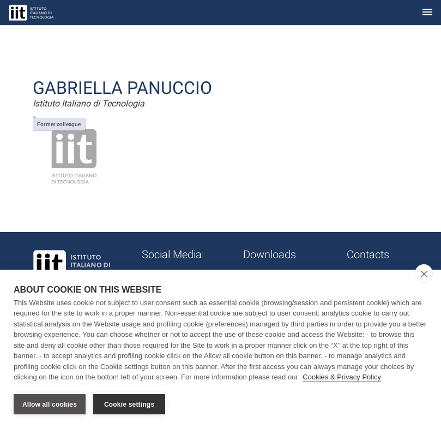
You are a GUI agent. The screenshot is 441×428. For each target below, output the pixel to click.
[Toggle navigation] (427, 13)
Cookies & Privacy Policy (342, 378)
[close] (424, 274)
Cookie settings (129, 404)
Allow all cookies (49, 404)
